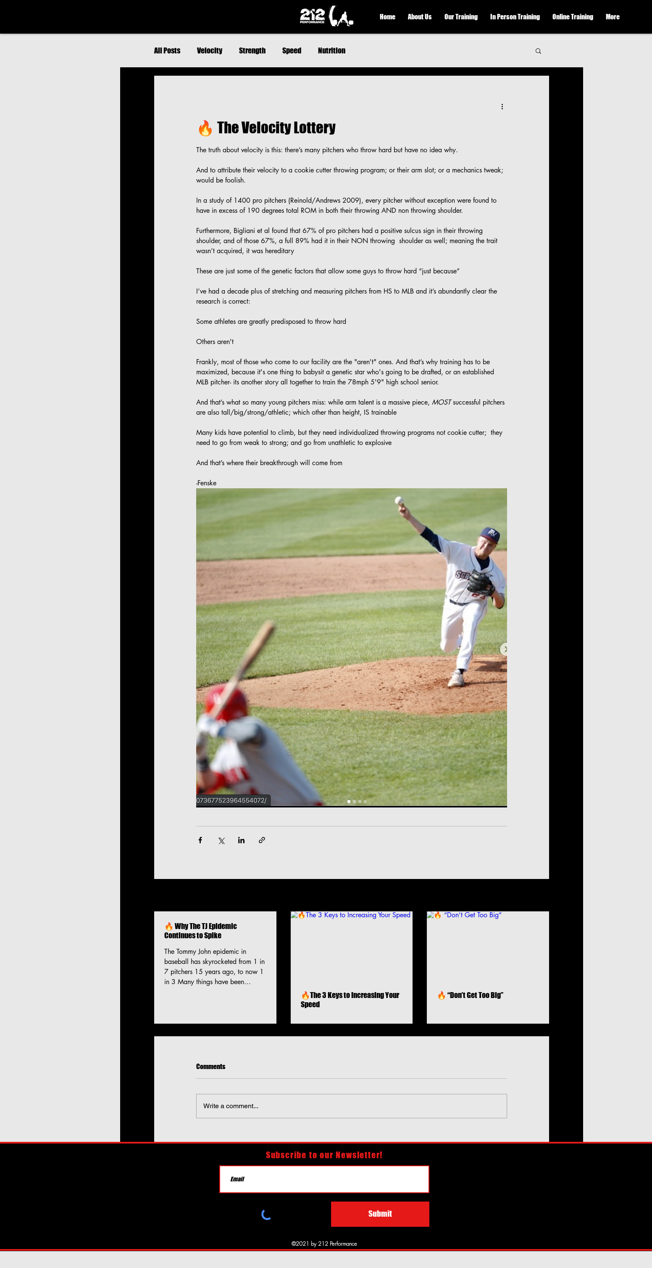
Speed (291, 50)
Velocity (209, 50)
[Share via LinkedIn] (241, 840)
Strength (252, 50)
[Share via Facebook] (200, 840)
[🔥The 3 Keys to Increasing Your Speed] (352, 945)
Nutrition (331, 50)
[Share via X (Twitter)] (221, 840)
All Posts (167, 50)
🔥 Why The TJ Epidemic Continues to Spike (200, 930)
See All (540, 896)
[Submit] (380, 1214)
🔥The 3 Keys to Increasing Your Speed (350, 999)
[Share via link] (262, 840)
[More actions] (502, 106)
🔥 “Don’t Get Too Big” (470, 995)
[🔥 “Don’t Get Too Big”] (488, 945)
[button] (420, 17)
